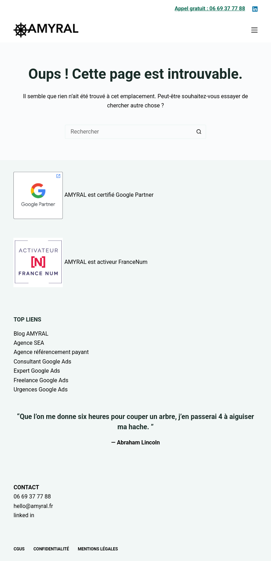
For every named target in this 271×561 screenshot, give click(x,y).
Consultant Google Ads (42, 361)
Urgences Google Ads (40, 389)
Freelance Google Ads (40, 380)
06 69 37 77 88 (32, 496)
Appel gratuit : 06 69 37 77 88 (210, 8)
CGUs (18, 549)
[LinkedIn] (255, 9)
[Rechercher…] (128, 132)
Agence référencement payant (51, 352)
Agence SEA (28, 342)
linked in (23, 515)
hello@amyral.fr (33, 506)
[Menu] (254, 30)
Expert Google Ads (36, 370)
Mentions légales (98, 549)
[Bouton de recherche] (199, 132)
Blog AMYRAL (30, 333)
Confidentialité (51, 549)
